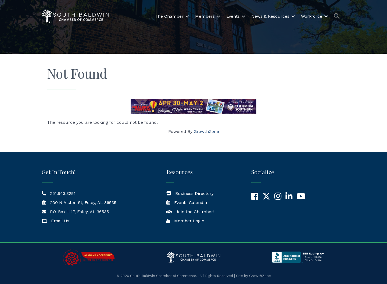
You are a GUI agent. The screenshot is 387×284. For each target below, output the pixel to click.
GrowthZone (206, 131)
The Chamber (169, 16)
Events (233, 16)
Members (205, 16)
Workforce (311, 16)
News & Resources (270, 16)
